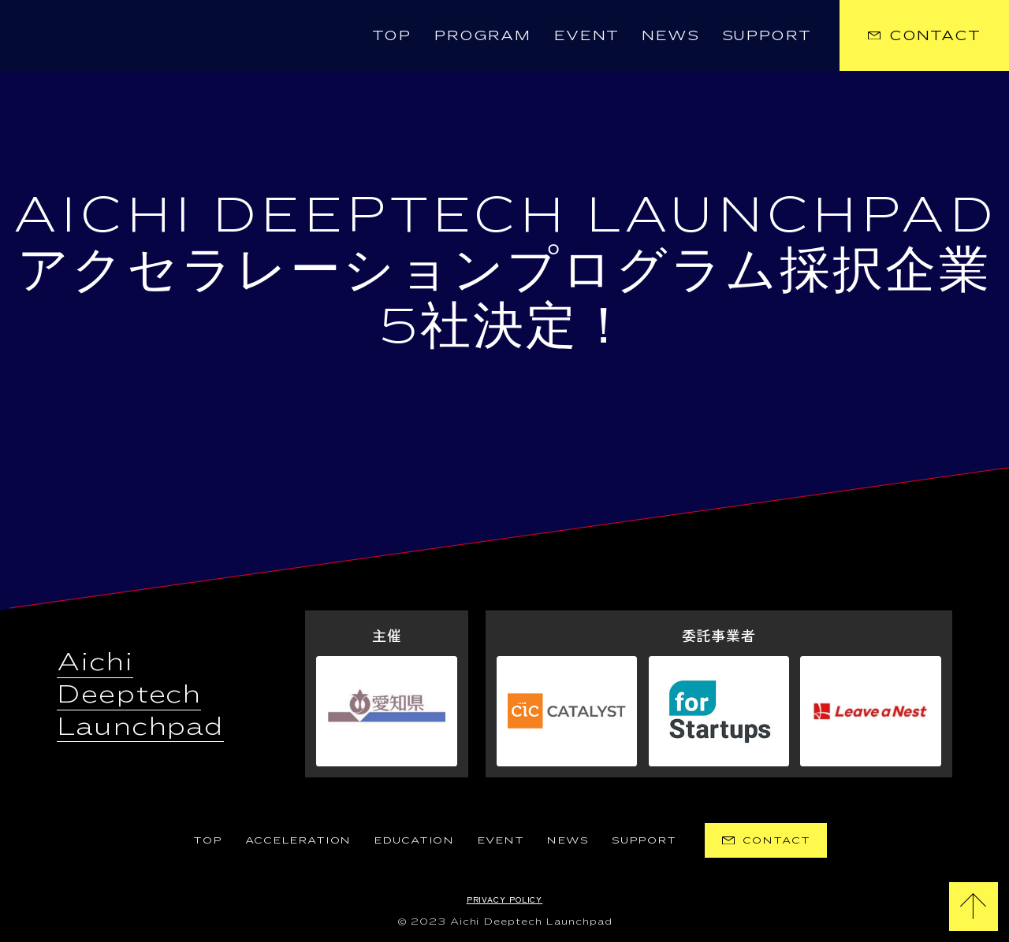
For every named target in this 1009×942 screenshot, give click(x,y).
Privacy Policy (505, 898)
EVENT (500, 840)
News (670, 35)
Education (414, 840)
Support (766, 35)
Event (586, 35)
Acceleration (298, 840)
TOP (391, 35)
